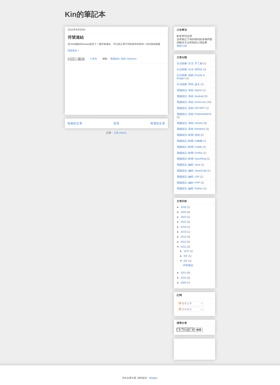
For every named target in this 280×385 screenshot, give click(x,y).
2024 (184, 212)
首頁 (116, 123)
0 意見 (93, 58)
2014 (184, 236)
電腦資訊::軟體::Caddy (189, 146)
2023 (184, 216)
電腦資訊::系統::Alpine (189, 90)
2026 (184, 207)
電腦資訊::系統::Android (190, 96)
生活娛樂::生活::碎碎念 (189, 69)
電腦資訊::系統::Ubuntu (190, 123)
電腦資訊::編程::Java (188, 164)
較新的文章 (75, 123)
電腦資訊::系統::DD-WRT (191, 108)
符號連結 (76, 37)
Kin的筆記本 (85, 14)
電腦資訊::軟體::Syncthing (191, 158)
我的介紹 (182, 45)
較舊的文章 (158, 123)
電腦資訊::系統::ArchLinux (191, 102)
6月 (186, 260)
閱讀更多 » (73, 50)
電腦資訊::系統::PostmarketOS (194, 114)
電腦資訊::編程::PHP (188, 182)
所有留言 (185, 309)
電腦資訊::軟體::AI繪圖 (189, 140)
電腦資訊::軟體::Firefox (189, 152)
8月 (186, 255)
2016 (184, 226)
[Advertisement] (116, 89)
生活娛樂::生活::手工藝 (189, 63)
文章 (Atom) (120, 132)
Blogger (153, 377)
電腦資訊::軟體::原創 (188, 134)
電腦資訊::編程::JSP (188, 176)
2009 (184, 282)
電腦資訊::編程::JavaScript (192, 170)
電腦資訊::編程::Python (190, 188)
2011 (184, 272)
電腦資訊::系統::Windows (123, 58)
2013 (184, 241)
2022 (184, 221)
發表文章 (185, 303)
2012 (184, 246)
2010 (184, 277)
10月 (187, 251)
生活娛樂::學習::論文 (188, 84)
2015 (184, 231)
